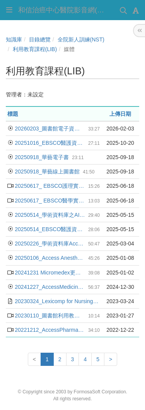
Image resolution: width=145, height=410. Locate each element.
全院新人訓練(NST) (81, 39)
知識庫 (14, 39)
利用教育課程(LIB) (35, 49)
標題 (12, 114)
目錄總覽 (40, 39)
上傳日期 (120, 114)
